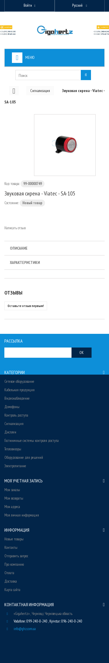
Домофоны (11, 406)
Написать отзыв (15, 227)
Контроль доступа (16, 415)
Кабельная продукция (19, 389)
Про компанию (14, 564)
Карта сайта (12, 589)
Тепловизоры (12, 449)
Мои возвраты (13, 498)
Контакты (10, 547)
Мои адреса (12, 506)
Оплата (9, 572)
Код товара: (12, 183)
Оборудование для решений (23, 457)
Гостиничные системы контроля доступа (31, 440)
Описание (19, 248)
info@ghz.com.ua (25, 628)
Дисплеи (10, 432)
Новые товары (14, 539)
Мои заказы (12, 489)
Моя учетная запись (23, 481)
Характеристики (25, 262)
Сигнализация (14, 423)
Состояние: (11, 202)
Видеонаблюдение (17, 398)
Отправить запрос (16, 555)
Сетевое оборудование (19, 381)
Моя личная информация (21, 515)
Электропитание (15, 465)
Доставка (10, 581)
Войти (28, 5)
